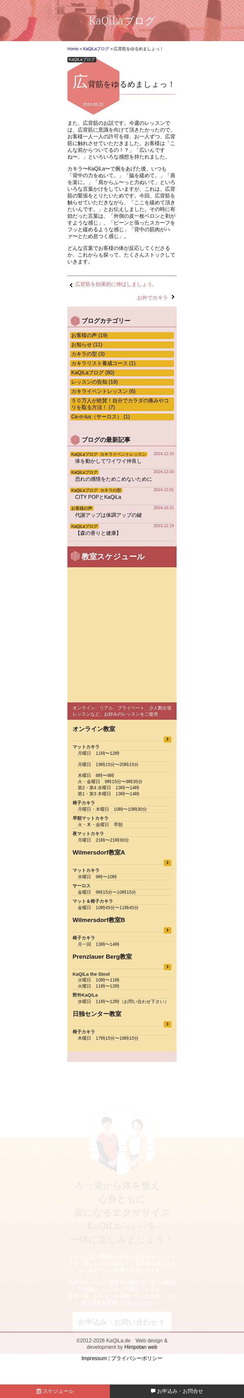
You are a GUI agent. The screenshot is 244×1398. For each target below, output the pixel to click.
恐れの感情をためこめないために (113, 479)
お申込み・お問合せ (177, 1391)
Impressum (94, 1358)
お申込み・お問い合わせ (118, 1322)
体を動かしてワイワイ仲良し (108, 461)
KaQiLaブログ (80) (92, 372)
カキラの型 (110, 490)
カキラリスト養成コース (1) (103, 363)
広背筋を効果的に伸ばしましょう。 (116, 284)
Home (72, 48)
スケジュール (55, 1391)
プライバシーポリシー (136, 1358)
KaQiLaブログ (96, 48)
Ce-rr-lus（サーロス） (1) (100, 416)
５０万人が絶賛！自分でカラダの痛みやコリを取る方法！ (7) (120, 404)
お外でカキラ (152, 297)
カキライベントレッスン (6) (103, 391)
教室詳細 (167, 739)
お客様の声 (81, 508)
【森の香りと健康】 (98, 533)
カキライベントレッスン (123, 454)
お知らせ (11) (86, 344)
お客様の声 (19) (89, 335)
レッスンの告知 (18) (94, 382)
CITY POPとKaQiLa (98, 497)
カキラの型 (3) (88, 354)
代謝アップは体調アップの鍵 (108, 515)
